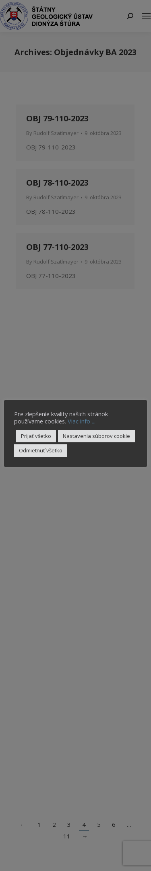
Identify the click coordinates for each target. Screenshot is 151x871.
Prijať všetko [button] (36, 436)
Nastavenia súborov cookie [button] (96, 436)
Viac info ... (81, 421)
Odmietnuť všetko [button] (40, 450)
